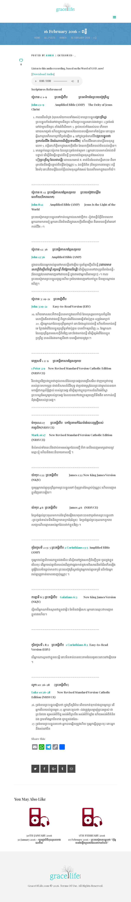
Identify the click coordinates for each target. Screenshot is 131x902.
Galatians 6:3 (68, 597)
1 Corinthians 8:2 (77, 645)
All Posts (50, 37)
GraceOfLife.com (38, 885)
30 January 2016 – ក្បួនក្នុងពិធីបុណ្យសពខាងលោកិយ (39, 841)
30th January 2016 (39, 835)
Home (37, 37)
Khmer (63, 37)
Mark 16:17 (38, 435)
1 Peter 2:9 (38, 368)
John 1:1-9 (37, 105)
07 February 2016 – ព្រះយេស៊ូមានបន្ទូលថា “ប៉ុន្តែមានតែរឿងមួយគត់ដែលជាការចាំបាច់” (92, 841)
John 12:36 (38, 257)
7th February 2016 (92, 835)
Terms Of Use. (69, 885)
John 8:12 (37, 204)
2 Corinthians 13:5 (76, 547)
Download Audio (43, 74)
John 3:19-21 (39, 306)
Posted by (43, 55)
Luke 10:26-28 (40, 692)
